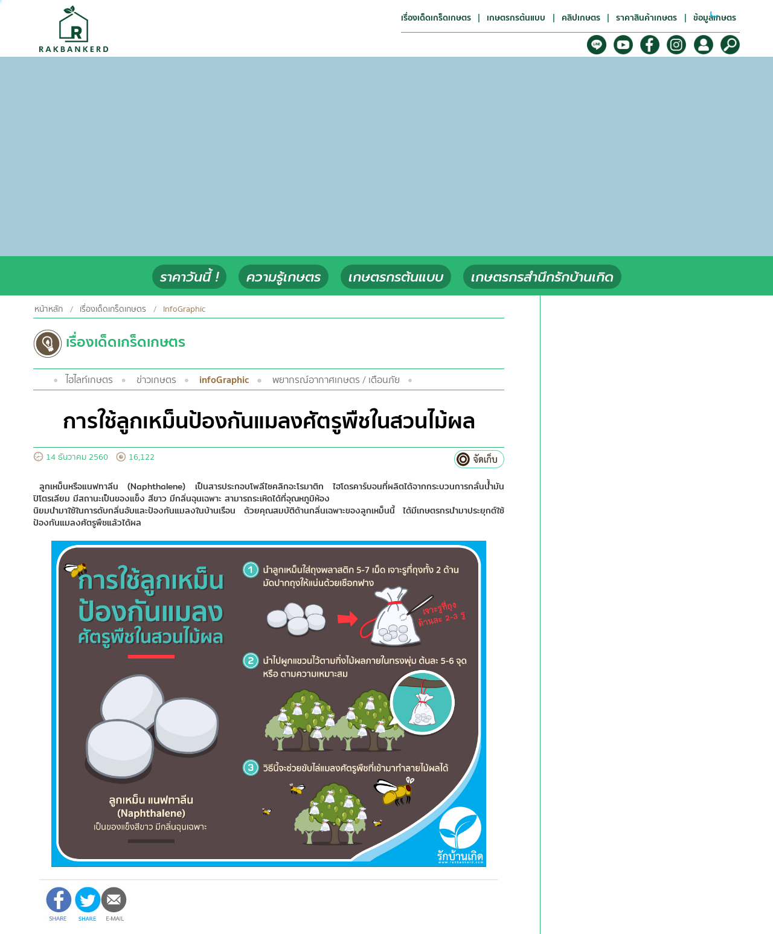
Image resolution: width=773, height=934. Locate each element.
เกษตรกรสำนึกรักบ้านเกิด (542, 277)
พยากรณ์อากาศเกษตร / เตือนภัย (336, 380)
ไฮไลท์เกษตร (89, 380)
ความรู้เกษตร (283, 277)
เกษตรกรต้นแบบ (395, 277)
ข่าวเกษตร (156, 380)
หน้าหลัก (48, 309)
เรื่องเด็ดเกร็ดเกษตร (113, 309)
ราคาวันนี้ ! (189, 277)
